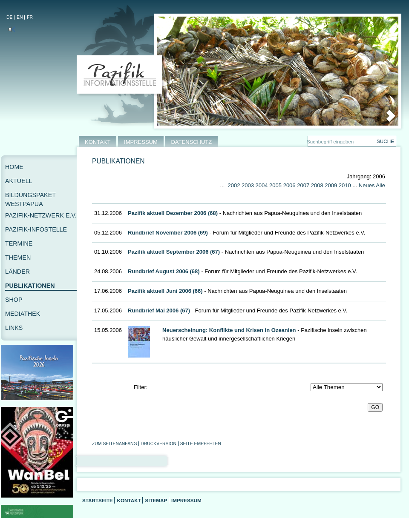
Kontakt (129, 500)
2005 (275, 185)
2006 (289, 185)
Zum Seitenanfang (114, 443)
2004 (262, 185)
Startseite (97, 500)
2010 (345, 185)
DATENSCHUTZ (191, 142)
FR (30, 17)
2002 (234, 185)
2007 (303, 185)
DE (9, 17)
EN (20, 17)
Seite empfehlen (200, 443)
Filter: (141, 387)
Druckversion (158, 443)
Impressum (186, 500)
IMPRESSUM (141, 142)
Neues (367, 185)
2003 (248, 185)
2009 (331, 185)
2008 (317, 185)
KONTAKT (97, 142)
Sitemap (156, 500)
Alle (380, 185)
